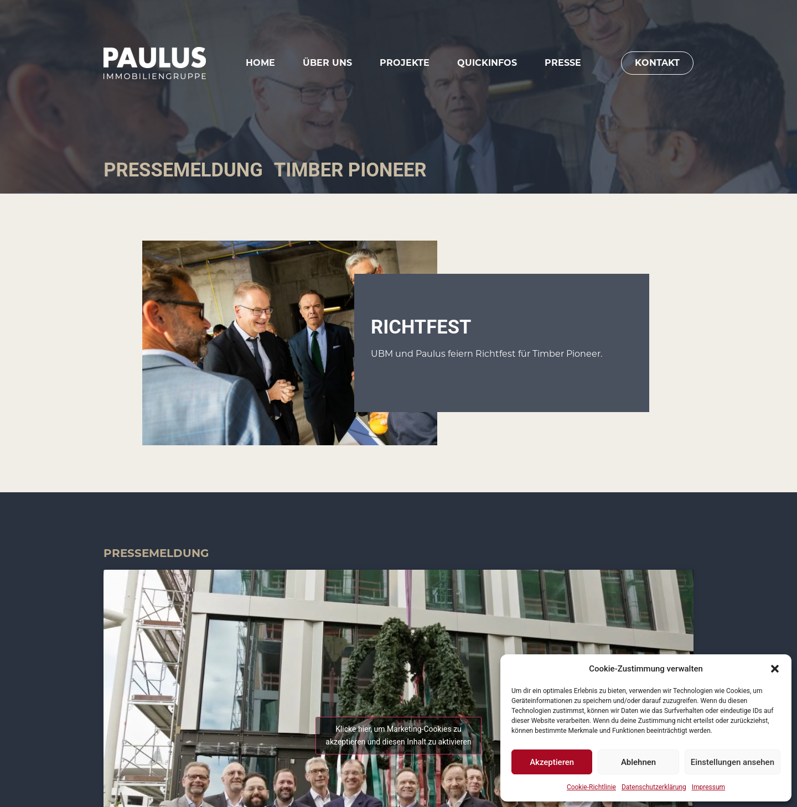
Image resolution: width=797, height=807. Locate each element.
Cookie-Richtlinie (591, 787)
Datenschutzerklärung (654, 787)
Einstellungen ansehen (732, 762)
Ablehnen (638, 762)
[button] (774, 668)
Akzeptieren (552, 762)
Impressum (708, 787)
